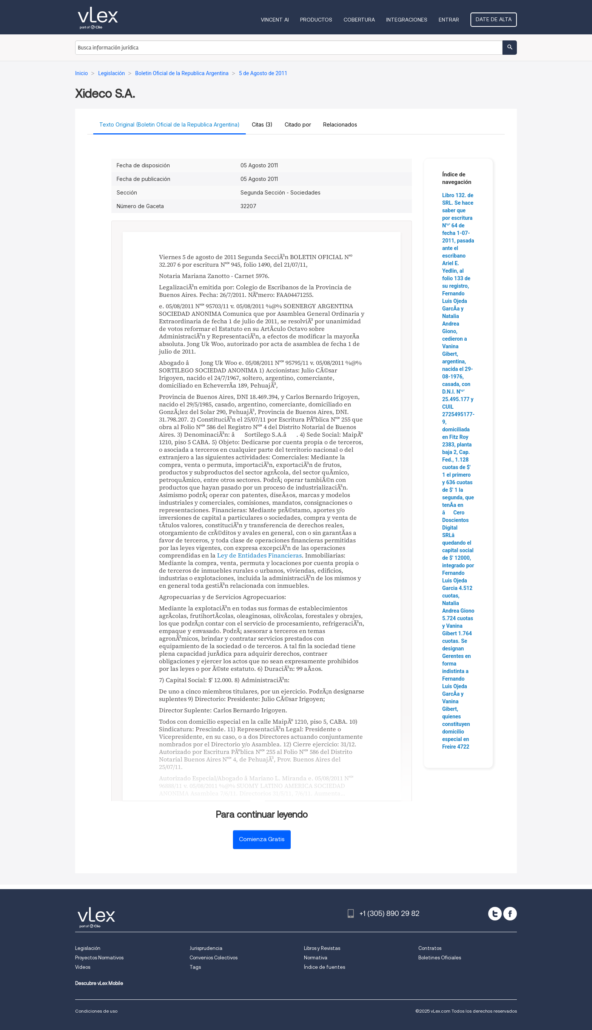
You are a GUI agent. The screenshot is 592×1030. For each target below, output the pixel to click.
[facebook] (510, 913)
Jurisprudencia (206, 948)
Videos (82, 967)
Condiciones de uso (96, 1010)
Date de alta (494, 19)
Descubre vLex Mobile (99, 983)
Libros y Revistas (322, 948)
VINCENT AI (275, 20)
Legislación (87, 948)
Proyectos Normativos (99, 958)
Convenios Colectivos (213, 958)
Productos (316, 20)
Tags (195, 967)
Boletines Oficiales (439, 958)
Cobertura (359, 20)
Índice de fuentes (324, 967)
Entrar (449, 20)
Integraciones (406, 20)
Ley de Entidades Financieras (259, 555)
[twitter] (495, 913)
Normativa (315, 958)
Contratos (429, 948)
